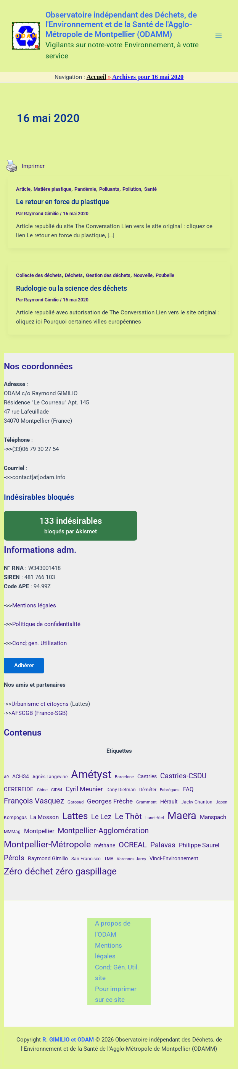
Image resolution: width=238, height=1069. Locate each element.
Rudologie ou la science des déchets (71, 288)
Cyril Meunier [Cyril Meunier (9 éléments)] (84, 789)
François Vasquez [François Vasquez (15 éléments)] (34, 800)
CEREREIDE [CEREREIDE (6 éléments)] (19, 789)
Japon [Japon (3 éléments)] (221, 802)
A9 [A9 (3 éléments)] (6, 776)
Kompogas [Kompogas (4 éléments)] (15, 817)
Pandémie (85, 189)
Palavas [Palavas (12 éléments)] (162, 844)
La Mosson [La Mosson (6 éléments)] (44, 817)
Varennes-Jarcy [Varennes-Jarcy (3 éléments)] (131, 858)
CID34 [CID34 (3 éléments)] (56, 789)
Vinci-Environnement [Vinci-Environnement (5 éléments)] (174, 858)
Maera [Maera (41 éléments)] (181, 816)
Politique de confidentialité (46, 623)
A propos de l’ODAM (112, 928)
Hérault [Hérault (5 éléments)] (169, 802)
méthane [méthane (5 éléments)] (104, 845)
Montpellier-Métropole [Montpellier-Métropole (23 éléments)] (47, 844)
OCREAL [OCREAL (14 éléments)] (133, 844)
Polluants (109, 189)
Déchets (74, 275)
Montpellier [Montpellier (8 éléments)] (39, 831)
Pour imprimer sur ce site (116, 994)
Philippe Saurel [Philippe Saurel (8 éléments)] (199, 845)
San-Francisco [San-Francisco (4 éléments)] (86, 858)
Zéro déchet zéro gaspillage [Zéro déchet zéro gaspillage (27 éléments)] (60, 871)
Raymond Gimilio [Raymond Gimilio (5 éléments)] (48, 858)
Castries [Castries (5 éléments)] (147, 776)
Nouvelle (143, 275)
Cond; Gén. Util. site (117, 972)
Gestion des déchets (108, 275)
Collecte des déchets (39, 275)
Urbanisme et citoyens (40, 703)
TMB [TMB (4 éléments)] (108, 858)
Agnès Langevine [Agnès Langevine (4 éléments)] (50, 776)
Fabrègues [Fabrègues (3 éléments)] (170, 789)
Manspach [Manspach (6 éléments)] (213, 817)
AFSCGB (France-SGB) (39, 713)
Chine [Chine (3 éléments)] (42, 789)
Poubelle (165, 275)
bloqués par (70, 524)
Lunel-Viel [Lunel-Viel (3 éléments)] (154, 817)
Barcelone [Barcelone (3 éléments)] (124, 776)
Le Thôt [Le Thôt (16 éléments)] (128, 816)
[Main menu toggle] (219, 36)
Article (23, 189)
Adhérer (24, 665)
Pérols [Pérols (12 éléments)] (14, 857)
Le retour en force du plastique (62, 202)
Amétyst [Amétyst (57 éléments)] (91, 774)
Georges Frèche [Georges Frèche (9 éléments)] (110, 801)
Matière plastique (52, 189)
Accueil (96, 76)
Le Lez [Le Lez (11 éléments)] (101, 817)
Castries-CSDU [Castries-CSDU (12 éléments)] (183, 775)
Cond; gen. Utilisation (39, 642)
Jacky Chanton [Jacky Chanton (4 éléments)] (196, 802)
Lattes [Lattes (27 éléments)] (75, 815)
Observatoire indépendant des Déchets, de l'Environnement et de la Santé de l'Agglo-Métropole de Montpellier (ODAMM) (121, 24)
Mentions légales (34, 604)
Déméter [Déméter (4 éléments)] (147, 789)
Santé (150, 189)
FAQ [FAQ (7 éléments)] (188, 789)
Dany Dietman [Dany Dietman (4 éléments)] (121, 789)
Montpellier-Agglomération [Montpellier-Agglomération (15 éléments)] (103, 830)
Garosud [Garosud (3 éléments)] (76, 802)
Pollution (131, 189)
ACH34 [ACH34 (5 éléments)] (20, 776)
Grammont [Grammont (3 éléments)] (146, 802)
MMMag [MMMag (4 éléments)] (12, 831)
